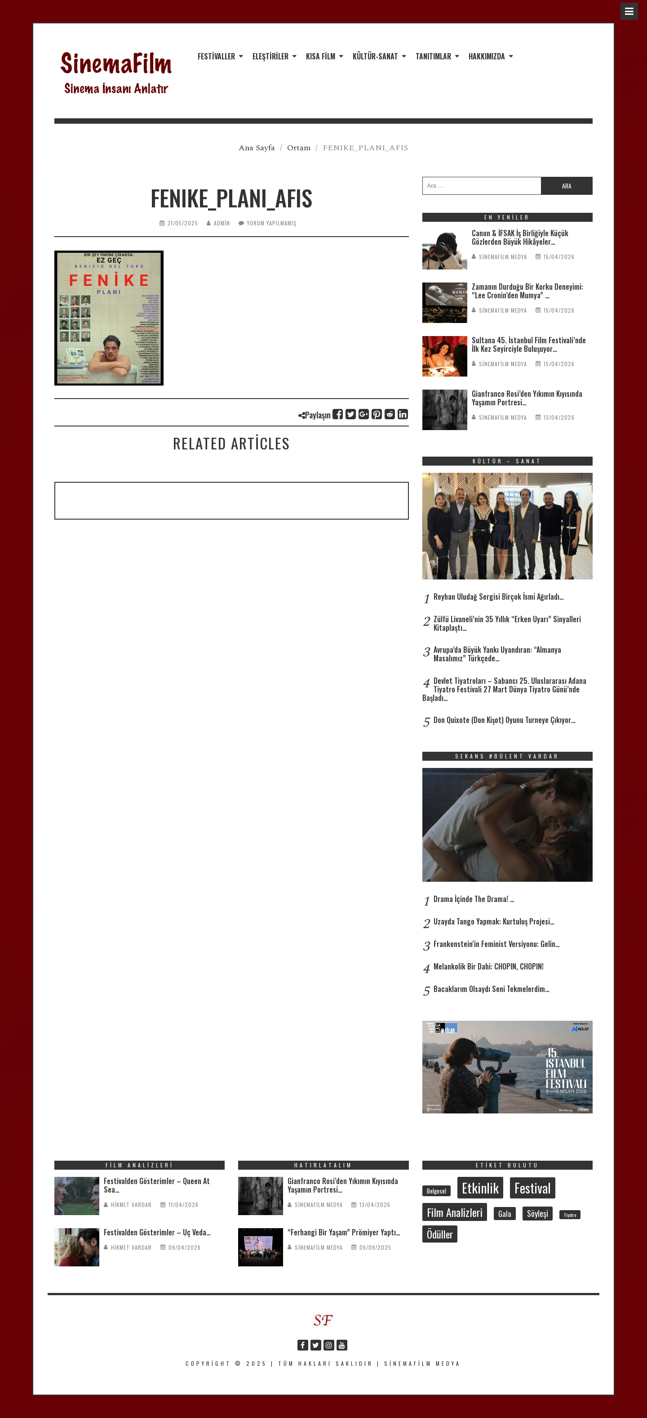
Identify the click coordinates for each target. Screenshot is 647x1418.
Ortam (298, 148)
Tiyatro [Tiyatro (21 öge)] (570, 1214)
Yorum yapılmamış (272, 223)
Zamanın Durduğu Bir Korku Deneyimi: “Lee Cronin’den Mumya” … (527, 291)
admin (222, 223)
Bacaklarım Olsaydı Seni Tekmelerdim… (492, 988)
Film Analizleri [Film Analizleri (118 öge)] (455, 1212)
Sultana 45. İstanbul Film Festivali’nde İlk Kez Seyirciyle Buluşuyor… (529, 344)
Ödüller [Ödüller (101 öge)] (440, 1234)
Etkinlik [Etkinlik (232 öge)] (480, 1187)
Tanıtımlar (433, 56)
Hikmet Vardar (131, 1204)
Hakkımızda (487, 56)
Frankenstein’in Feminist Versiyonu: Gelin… (497, 943)
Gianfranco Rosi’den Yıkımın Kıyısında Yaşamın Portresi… (527, 398)
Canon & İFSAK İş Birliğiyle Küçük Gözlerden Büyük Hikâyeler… (520, 237)
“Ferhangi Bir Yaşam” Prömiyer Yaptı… (344, 1232)
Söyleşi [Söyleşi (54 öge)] (537, 1213)
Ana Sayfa (257, 148)
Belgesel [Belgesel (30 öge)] (436, 1190)
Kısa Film (320, 56)
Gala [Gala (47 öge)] (504, 1213)
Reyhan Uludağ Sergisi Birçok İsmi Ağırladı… (499, 596)
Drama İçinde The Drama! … (474, 898)
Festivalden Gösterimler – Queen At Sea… (157, 1185)
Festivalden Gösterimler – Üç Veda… (157, 1232)
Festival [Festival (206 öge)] (532, 1187)
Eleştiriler (270, 56)
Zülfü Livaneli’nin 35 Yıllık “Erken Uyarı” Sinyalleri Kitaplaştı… (507, 623)
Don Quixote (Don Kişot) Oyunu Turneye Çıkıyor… (505, 719)
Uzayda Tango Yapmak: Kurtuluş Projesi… (494, 921)
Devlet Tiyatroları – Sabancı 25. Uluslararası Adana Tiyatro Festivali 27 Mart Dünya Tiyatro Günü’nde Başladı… (504, 689)
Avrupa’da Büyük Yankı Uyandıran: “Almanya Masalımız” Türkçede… (497, 654)
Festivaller (216, 56)
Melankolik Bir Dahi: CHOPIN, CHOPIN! (489, 966)
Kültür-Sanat (375, 56)
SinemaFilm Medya (503, 256)
